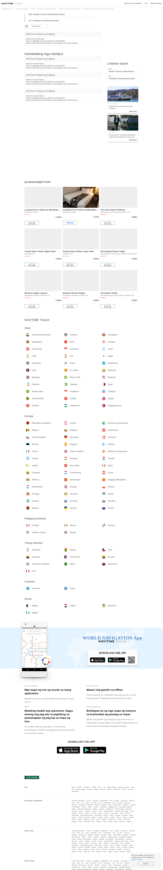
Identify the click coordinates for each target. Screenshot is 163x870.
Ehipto (116, 821)
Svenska (130, 789)
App (146, 3)
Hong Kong (124, 800)
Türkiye (83, 807)
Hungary (74, 813)
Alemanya (129, 809)
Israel (73, 803)
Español (102, 789)
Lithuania (106, 813)
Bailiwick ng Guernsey (121, 811)
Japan (87, 803)
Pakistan (104, 805)
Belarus (94, 817)
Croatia (80, 813)
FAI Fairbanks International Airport (43, 21)
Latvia (121, 813)
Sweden (74, 817)
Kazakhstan (107, 803)
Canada (112, 817)
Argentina (86, 819)
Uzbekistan (103, 807)
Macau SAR (82, 805)
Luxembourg (114, 813)
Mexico (118, 817)
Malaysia (90, 805)
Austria (74, 809)
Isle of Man (93, 813)
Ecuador (119, 819)
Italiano (109, 789)
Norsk (124, 789)
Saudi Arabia (117, 805)
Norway (105, 815)
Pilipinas (97, 805)
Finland (94, 811)
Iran (82, 803)
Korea (100, 803)
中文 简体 (93, 787)
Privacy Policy (137, 859)
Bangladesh (104, 800)
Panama (124, 817)
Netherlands (98, 815)
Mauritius (122, 821)
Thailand (133, 805)
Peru (93, 821)
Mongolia (74, 805)
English (79, 787)
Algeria (110, 821)
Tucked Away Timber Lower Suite (78, 251)
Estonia (81, 811)
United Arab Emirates (78, 800)
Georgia (116, 800)
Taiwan (90, 807)
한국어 (100, 787)
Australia (98, 821)
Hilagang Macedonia (86, 815)
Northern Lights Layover (36, 293)
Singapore (126, 805)
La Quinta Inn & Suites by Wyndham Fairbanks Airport (50, 210)
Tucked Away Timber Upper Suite (40, 251)
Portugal (117, 815)
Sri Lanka (120, 803)
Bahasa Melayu (112, 787)
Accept (145, 863)
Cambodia (94, 803)
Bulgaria (101, 809)
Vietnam (95, 807)
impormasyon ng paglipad (133, 3)
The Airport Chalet (108, 293)
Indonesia (132, 800)
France (100, 811)
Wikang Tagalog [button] (155, 3)
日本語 (74, 787)
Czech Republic (119, 809)
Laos (113, 803)
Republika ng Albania (125, 807)
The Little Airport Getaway (112, 210)
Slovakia (87, 817)
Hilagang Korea (113, 807)
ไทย (104, 787)
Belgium (95, 809)
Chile (97, 819)
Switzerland (109, 809)
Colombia (104, 819)
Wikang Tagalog (80, 789)
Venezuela (87, 821)
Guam (105, 821)
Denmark (74, 811)
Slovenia (80, 817)
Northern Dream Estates (74, 293)
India (78, 803)
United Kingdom (108, 811)
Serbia (131, 815)
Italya (100, 813)
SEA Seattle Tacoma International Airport (46, 14)
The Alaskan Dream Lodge (112, 251)
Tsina (111, 800)
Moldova (127, 813)
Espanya (87, 811)
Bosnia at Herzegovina (84, 809)
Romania (125, 815)
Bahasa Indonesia (123, 787)
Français (89, 789)
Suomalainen (117, 789)
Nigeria (129, 821)
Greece (132, 811)
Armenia (88, 800)
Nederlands (75, 791)
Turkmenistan (76, 807)
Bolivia (93, 819)
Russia (106, 817)
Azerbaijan (96, 800)
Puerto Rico (111, 819)
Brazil (80, 821)
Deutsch (96, 789)
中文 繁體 (86, 787)
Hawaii (80, 819)
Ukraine (100, 817)
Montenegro (75, 815)
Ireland (86, 813)
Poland (112, 815)
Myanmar (127, 803)
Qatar (110, 805)
